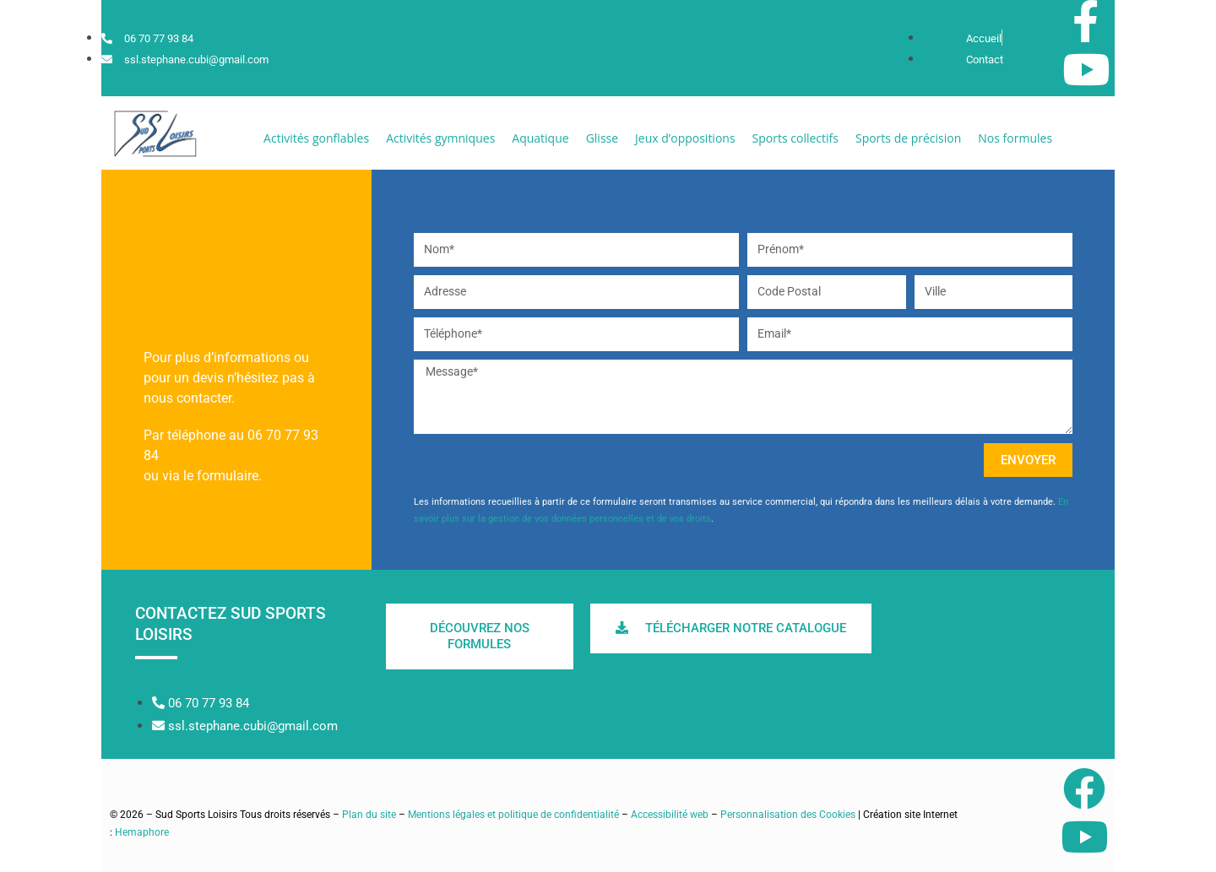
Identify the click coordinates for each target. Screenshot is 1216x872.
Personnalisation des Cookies (787, 815)
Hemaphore (142, 832)
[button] (316, 138)
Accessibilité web (669, 815)
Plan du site (369, 815)
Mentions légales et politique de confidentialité (513, 815)
